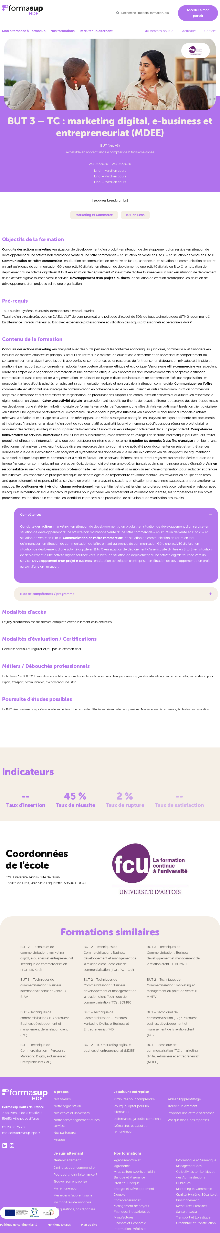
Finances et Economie (130, 1223)
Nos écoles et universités (72, 1113)
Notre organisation (67, 1106)
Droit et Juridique (127, 1183)
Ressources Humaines (191, 1206)
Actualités (189, 31)
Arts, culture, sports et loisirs (134, 1171)
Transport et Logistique (193, 1217)
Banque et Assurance (129, 1177)
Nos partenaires (65, 1132)
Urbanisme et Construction (196, 1223)
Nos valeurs (62, 1099)
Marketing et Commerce (194, 1189)
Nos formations (63, 31)
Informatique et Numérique (196, 1160)
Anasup (59, 1139)
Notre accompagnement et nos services (76, 1122)
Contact (210, 31)
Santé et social (186, 1211)
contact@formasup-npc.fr (21, 1133)
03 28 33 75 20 (13, 1127)
